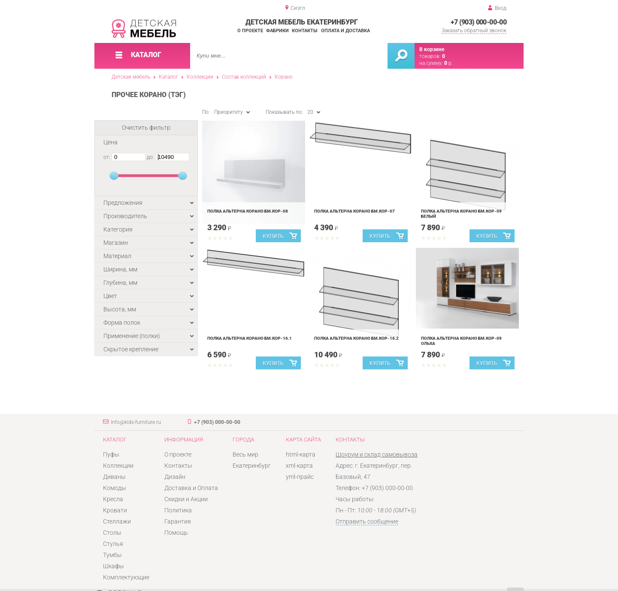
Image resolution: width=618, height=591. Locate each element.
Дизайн (174, 476)
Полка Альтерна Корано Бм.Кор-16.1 (249, 338)
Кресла (113, 499)
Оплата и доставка (345, 31)
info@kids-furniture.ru (136, 422)
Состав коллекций (244, 77)
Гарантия (177, 521)
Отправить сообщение (367, 521)
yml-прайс (300, 476)
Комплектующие (126, 577)
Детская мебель (131, 77)
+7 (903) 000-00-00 (478, 22)
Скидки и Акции (186, 499)
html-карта (300, 454)
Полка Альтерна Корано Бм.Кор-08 (247, 211)
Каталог (168, 77)
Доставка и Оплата (191, 487)
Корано (284, 77)
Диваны (114, 476)
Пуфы (111, 454)
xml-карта (299, 465)
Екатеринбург (252, 465)
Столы (112, 532)
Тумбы (112, 554)
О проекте (250, 31)
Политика (178, 510)
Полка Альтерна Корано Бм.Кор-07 (354, 211)
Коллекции (200, 77)
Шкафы (113, 566)
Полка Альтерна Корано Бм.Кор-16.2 (356, 338)
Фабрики (277, 31)
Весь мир (245, 454)
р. (448, 63)
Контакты (305, 31)
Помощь (176, 532)
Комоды (114, 487)
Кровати (115, 510)
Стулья (113, 543)
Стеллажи (117, 521)
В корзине (431, 49)
